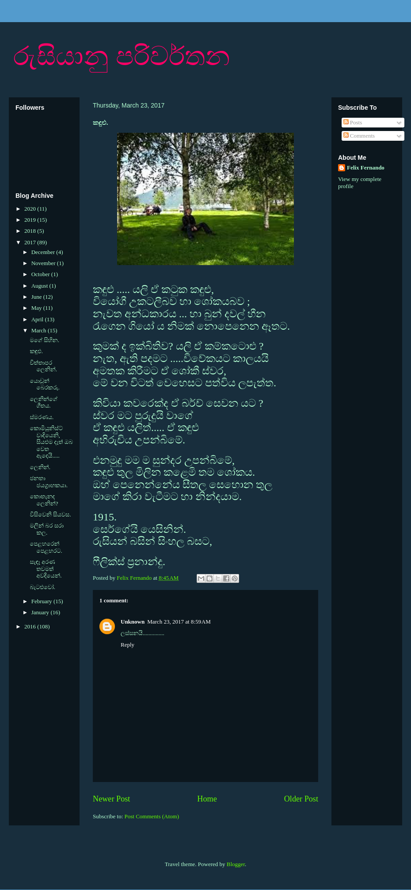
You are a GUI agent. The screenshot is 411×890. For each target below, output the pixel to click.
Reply (127, 644)
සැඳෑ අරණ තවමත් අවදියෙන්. (45, 569)
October (41, 274)
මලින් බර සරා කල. (47, 529)
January (41, 612)
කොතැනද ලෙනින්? (44, 500)
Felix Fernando (365, 167)
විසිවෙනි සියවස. (50, 514)
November (44, 263)
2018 (30, 230)
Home (207, 798)
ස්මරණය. (41, 417)
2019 (30, 219)
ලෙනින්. (40, 467)
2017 (30, 242)
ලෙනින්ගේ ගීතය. (43, 402)
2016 (30, 626)
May (37, 307)
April (38, 319)
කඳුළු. (36, 351)
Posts (352, 122)
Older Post (301, 798)
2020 (30, 208)
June (37, 296)
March (39, 330)
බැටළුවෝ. (42, 587)
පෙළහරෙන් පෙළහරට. (46, 547)
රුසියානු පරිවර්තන (121, 56)
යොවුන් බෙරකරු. (44, 384)
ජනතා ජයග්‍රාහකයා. (48, 482)
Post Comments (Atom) (152, 816)
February (42, 601)
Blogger (236, 864)
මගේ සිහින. (44, 340)
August (40, 285)
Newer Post (111, 798)
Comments (359, 135)
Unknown (133, 621)
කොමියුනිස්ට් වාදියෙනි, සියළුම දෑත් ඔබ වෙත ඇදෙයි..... (51, 442)
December (44, 252)
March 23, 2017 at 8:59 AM (179, 621)
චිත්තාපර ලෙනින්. (43, 366)
